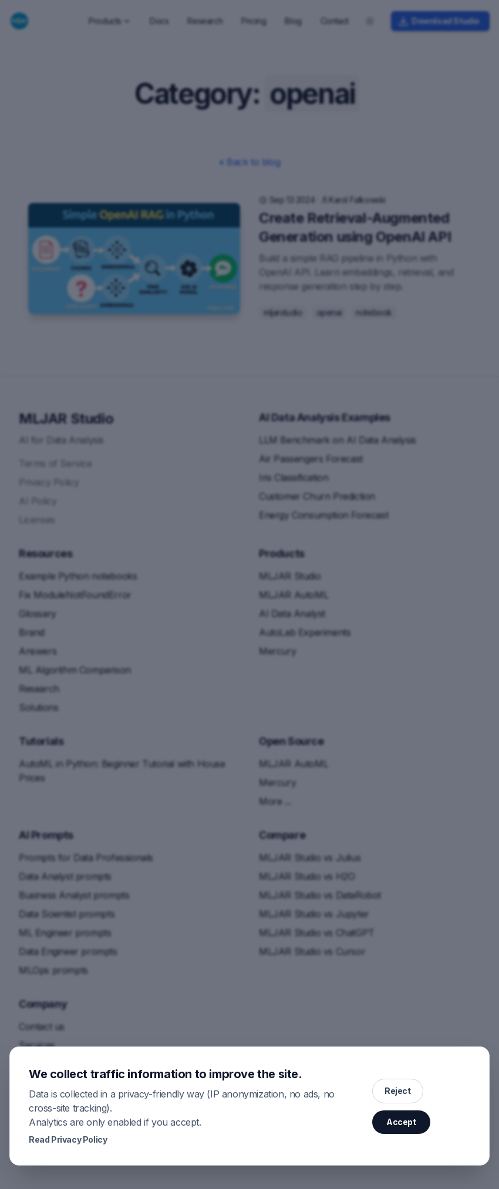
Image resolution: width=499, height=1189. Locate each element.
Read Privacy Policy (68, 1139)
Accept (401, 1122)
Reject (398, 1091)
